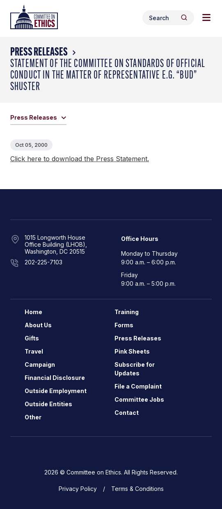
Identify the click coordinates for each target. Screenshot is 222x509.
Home (33, 311)
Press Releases (39, 52)
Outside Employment (56, 390)
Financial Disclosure (55, 377)
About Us (38, 325)
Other (33, 417)
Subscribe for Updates (134, 369)
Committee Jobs (139, 399)
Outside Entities (48, 403)
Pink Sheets (132, 351)
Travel (34, 351)
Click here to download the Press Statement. (79, 159)
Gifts (32, 338)
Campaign (40, 364)
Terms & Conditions (137, 488)
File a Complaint (138, 386)
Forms (123, 325)
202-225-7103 (43, 262)
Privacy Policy (78, 488)
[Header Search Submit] (184, 17)
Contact (126, 412)
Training (126, 311)
